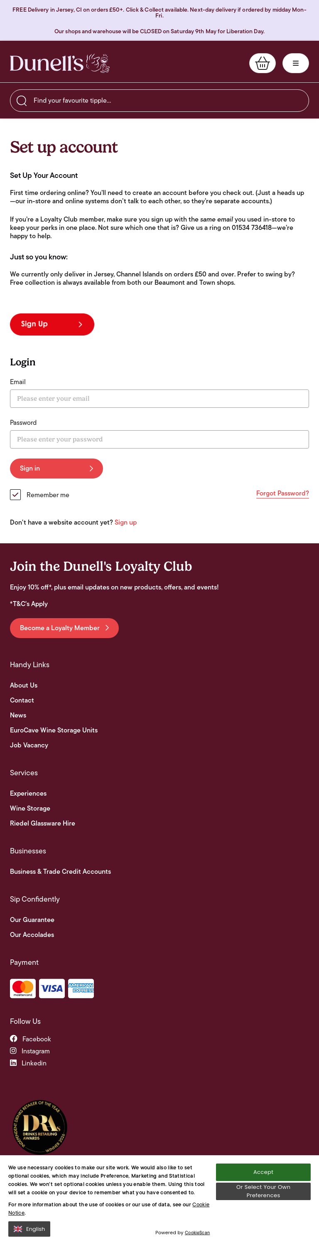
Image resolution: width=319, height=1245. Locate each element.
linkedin (28, 1063)
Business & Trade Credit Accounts (60, 872)
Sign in (56, 468)
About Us (23, 685)
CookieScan (197, 1238)
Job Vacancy (29, 745)
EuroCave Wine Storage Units (54, 730)
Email (18, 382)
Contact (22, 700)
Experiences (28, 793)
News (18, 715)
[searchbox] (159, 100)
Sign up (126, 522)
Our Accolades (32, 935)
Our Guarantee (32, 920)
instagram (30, 1051)
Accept (263, 1177)
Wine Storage (30, 808)
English (29, 1234)
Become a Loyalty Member (64, 628)
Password (23, 423)
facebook (30, 1039)
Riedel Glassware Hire (42, 823)
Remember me (48, 495)
